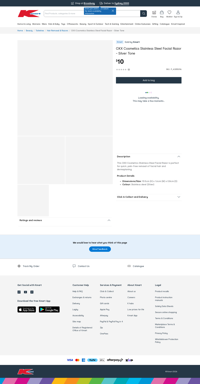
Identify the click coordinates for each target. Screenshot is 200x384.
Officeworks (72, 24)
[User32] (178, 13)
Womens (36, 24)
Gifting (155, 24)
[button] (100, 24)
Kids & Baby (54, 24)
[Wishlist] (169, 13)
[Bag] (161, 13)
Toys (63, 24)
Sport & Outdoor (95, 24)
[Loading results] (148, 92)
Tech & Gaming (112, 24)
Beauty (83, 24)
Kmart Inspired (178, 24)
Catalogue (165, 24)
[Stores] (154, 13)
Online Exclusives (143, 24)
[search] (143, 13)
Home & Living (24, 24)
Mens (44, 24)
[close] (113, 11)
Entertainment (127, 24)
